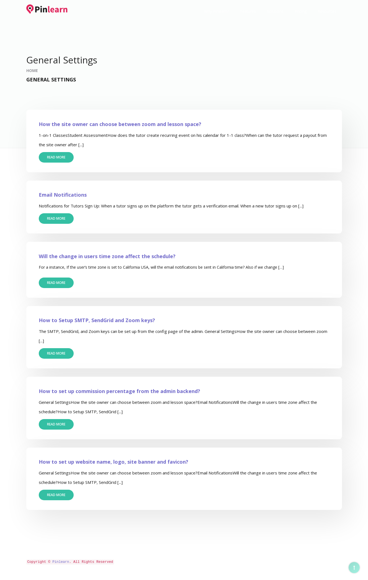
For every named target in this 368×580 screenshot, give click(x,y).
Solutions (275, 11)
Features (248, 11)
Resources (327, 11)
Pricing (301, 11)
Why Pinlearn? (216, 11)
